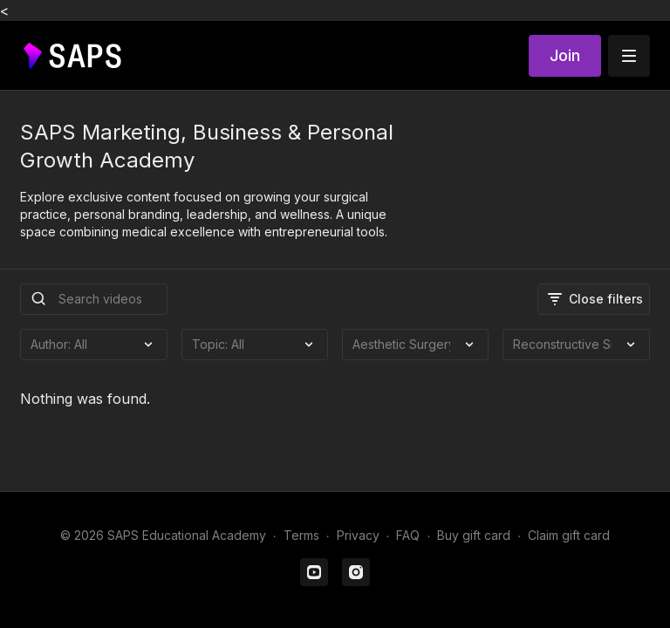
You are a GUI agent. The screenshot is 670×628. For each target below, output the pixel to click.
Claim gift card (569, 535)
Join (565, 55)
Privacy (358, 535)
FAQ (408, 535)
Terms (301, 535)
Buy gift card (473, 535)
